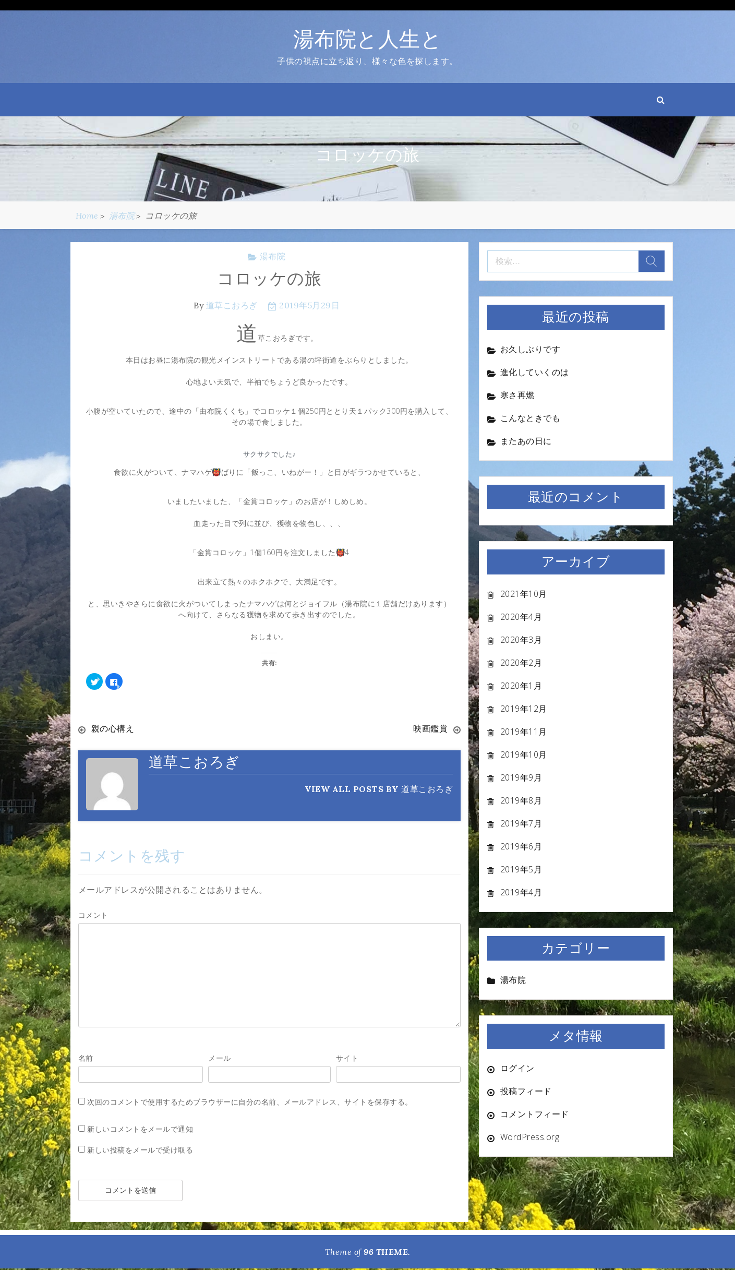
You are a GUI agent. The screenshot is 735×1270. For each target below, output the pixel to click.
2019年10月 (523, 754)
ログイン (517, 1068)
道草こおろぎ (232, 305)
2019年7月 (521, 823)
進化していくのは (534, 372)
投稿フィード (526, 1091)
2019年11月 (523, 731)
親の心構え (113, 728)
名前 (85, 1058)
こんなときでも (530, 418)
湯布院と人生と (367, 39)
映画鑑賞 (430, 728)
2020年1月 (521, 685)
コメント (93, 915)
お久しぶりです (530, 349)
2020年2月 (521, 662)
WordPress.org (530, 1137)
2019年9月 (521, 777)
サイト (347, 1058)
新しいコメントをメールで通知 (140, 1129)
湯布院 (273, 256)
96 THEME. (387, 1252)
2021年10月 (523, 594)
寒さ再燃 (517, 395)
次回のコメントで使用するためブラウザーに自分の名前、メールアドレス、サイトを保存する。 (250, 1102)
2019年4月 (521, 892)
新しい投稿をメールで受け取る (140, 1150)
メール (219, 1058)
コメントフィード (534, 1114)
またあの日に (526, 441)
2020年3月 (521, 639)
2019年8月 (521, 800)
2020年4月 (521, 616)
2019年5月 (521, 869)
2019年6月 (521, 846)
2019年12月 (523, 708)
